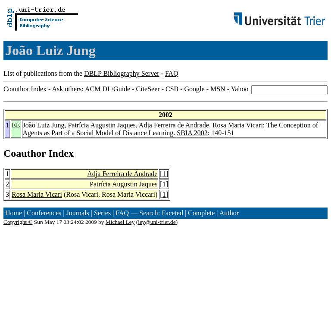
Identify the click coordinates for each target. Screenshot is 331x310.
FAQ (171, 73)
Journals (77, 213)
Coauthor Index (25, 89)
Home (13, 213)
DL (106, 89)
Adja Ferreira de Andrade (174, 125)
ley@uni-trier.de (156, 222)
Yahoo (239, 89)
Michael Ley (120, 222)
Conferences (44, 213)
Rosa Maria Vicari (237, 125)
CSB (172, 89)
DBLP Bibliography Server (121, 73)
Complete (201, 213)
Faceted (172, 213)
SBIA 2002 (192, 132)
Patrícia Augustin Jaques (101, 125)
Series (102, 213)
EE (16, 125)
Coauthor (24, 153)
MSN (217, 89)
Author (229, 213)
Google (194, 89)
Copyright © (18, 222)
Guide (121, 89)
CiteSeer (148, 89)
